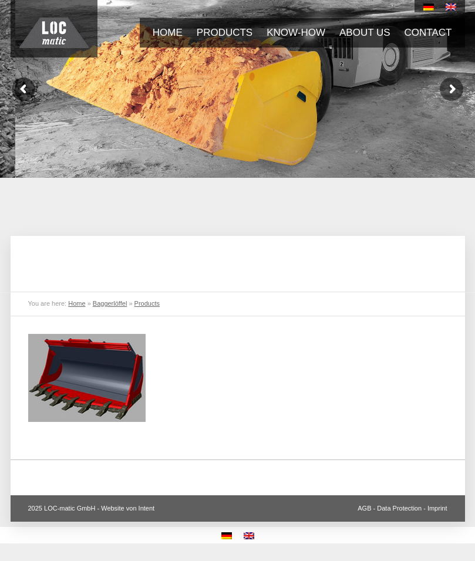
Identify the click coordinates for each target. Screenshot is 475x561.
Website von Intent (127, 508)
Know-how (296, 32)
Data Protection (399, 508)
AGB (364, 508)
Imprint (437, 508)
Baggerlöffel (110, 303)
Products (224, 32)
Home (168, 32)
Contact (428, 32)
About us (364, 32)
